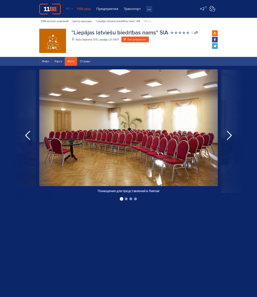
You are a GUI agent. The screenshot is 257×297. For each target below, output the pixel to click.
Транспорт (132, 9)
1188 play (84, 9)
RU (69, 9)
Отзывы (85, 61)
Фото (70, 61)
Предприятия (107, 9)
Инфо (45, 61)
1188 (50, 9)
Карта (58, 61)
